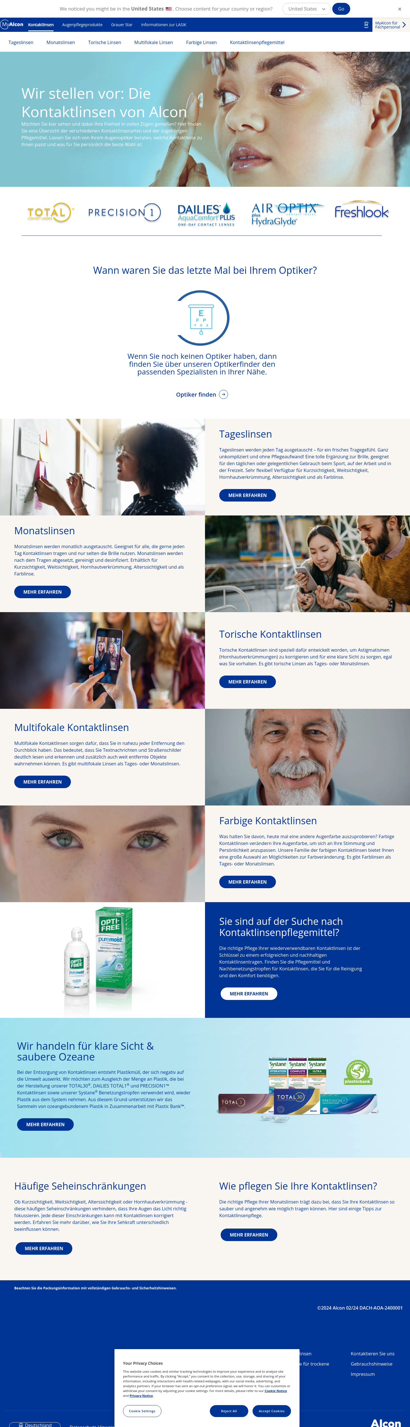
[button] (306, 9)
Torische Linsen (104, 42)
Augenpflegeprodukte (82, 24)
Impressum (363, 1374)
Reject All (229, 1411)
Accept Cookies (272, 1411)
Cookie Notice (276, 1391)
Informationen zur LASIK (163, 24)
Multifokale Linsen (153, 42)
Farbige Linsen (201, 42)
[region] (207, 1388)
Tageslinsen (21, 42)
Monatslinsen (60, 42)
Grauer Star (122, 24)
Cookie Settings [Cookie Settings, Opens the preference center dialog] (142, 1411)
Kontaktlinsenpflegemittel (257, 42)
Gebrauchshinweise (371, 1364)
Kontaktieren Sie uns (373, 1353)
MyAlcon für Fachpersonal (387, 25)
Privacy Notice (141, 1395)
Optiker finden (197, 394)
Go (341, 9)
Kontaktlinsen (41, 24)
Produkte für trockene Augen (305, 1366)
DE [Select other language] (366, 25)
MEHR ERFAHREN (247, 495)
